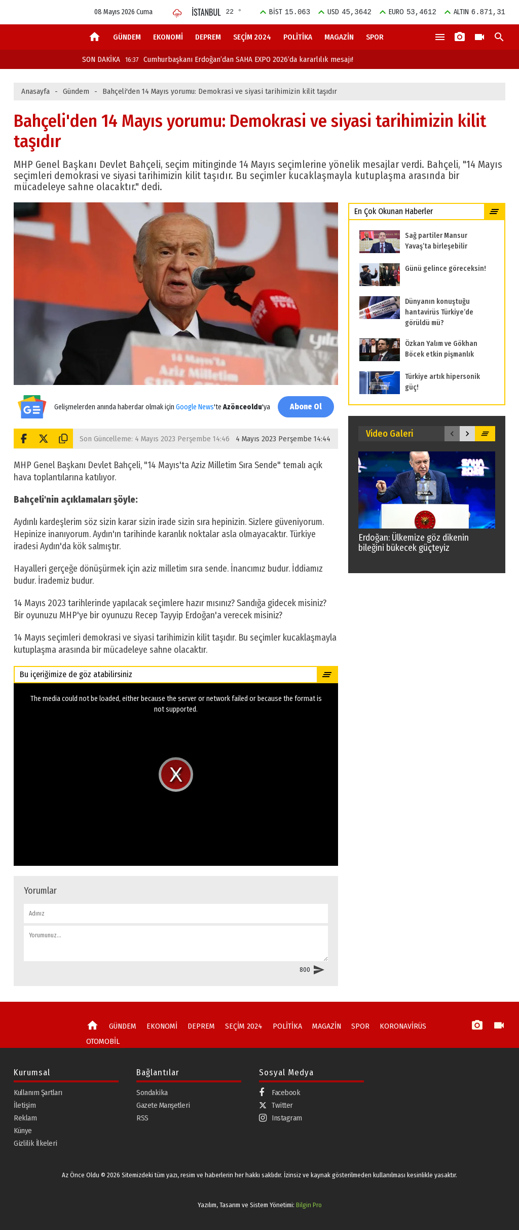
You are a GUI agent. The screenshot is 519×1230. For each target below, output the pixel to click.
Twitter (276, 1104)
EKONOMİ (168, 37)
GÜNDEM (127, 37)
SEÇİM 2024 (252, 37)
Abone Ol (305, 406)
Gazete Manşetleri (163, 1104)
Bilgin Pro (309, 1205)
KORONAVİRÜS (393, 1025)
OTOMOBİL (102, 1040)
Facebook (279, 1092)
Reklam (25, 1117)
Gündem (76, 91)
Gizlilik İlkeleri (35, 1142)
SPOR (375, 37)
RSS (142, 1117)
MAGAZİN (339, 37)
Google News (195, 401)
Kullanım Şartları (38, 1092)
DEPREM (208, 37)
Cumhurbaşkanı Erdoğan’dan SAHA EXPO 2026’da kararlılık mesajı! (239, 59)
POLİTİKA (297, 37)
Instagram (280, 1117)
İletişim (24, 1104)
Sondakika (152, 1092)
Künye (23, 1130)
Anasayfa (35, 91)
